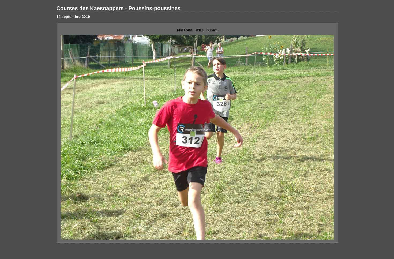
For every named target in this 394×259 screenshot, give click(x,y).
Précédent (184, 30)
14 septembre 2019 (73, 16)
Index (199, 30)
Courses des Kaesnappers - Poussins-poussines (119, 8)
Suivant (212, 30)
